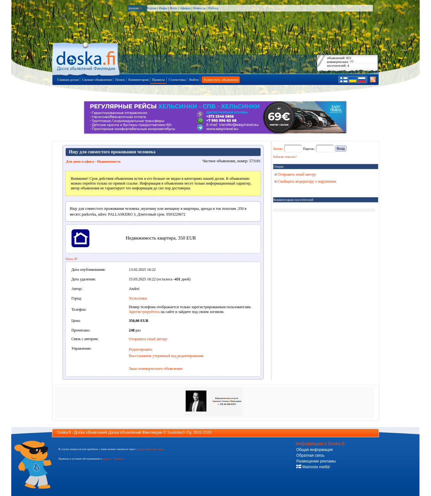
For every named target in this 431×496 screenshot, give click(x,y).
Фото (173, 8)
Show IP (71, 259)
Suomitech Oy (179, 432)
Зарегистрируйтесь (144, 311)
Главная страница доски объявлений (86, 58)
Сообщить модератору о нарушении (305, 181)
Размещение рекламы (316, 461)
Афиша (185, 8)
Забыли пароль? (285, 156)
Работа (213, 8)
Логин (277, 148)
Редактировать (141, 349)
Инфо (163, 8)
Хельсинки (138, 298)
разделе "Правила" (113, 458)
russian (135, 8)
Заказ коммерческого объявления (156, 368)
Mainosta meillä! (313, 467)
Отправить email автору (148, 339)
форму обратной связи (149, 449)
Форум (151, 8)
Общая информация (314, 449)
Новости (199, 8)
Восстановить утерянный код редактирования (166, 356)
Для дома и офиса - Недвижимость (93, 161)
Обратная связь (310, 455)
